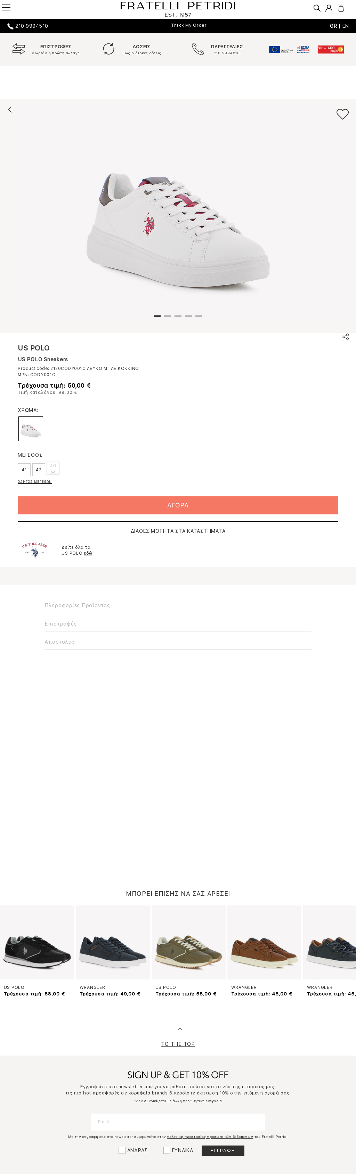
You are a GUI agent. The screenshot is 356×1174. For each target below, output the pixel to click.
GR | (336, 26)
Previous (12, 948)
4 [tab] (188, 318)
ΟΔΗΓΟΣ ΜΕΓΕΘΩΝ (35, 481)
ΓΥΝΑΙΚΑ (182, 1150)
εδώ (88, 553)
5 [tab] (198, 318)
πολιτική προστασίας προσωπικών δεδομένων (210, 1136)
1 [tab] (157, 318)
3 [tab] (178, 318)
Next (344, 948)
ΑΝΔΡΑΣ (137, 1150)
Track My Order (189, 25)
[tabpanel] (178, 214)
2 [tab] (167, 318)
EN (345, 26)
